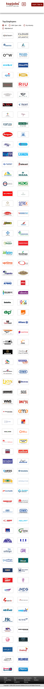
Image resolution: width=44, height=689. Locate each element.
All (4, 25)
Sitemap (26, 682)
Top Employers (28, 678)
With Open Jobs (15, 25)
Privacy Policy (7, 680)
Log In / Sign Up (37, 4)
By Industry (28, 25)
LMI (5, 682)
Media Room (27, 680)
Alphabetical (7, 28)
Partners (36, 680)
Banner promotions (19, 678)
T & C (35, 678)
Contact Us (17, 682)
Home (5, 678)
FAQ (15, 680)
